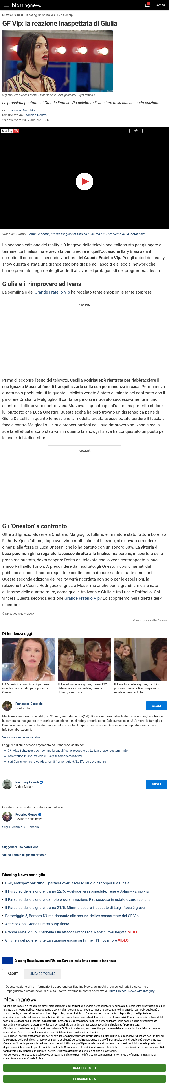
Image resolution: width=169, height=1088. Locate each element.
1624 (87, 1009)
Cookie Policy (35, 1058)
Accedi (161, 5)
